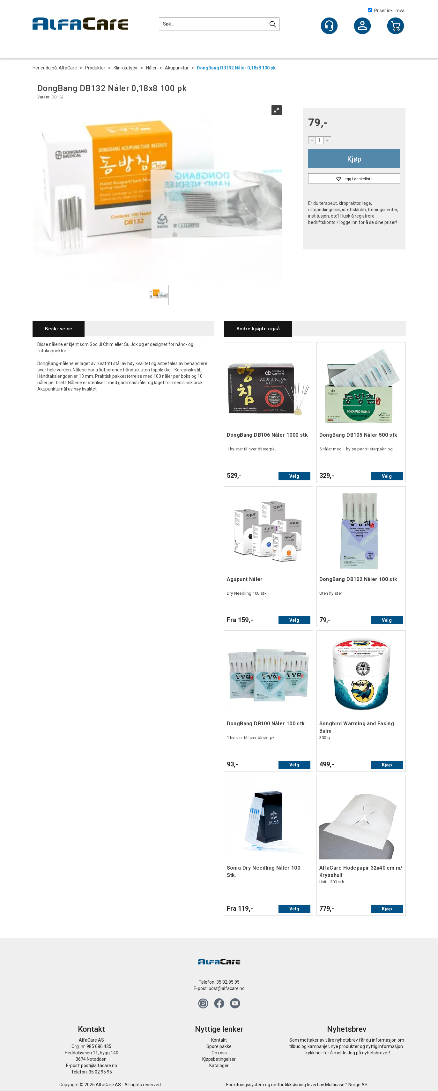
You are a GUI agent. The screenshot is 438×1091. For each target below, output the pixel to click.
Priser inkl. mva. (386, 10)
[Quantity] (319, 140)
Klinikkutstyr (126, 67)
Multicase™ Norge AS (346, 1084)
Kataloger (219, 1065)
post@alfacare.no (227, 988)
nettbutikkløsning (288, 1084)
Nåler (151, 67)
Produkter (95, 67)
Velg (294, 476)
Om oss (219, 1052)
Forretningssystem (245, 1084)
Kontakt (219, 1040)
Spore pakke (219, 1046)
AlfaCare (68, 67)
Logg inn (362, 26)
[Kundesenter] (329, 25)
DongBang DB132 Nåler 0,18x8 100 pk (236, 67)
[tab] (59, 329)
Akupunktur (177, 67)
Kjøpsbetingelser (219, 1059)
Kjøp (354, 159)
